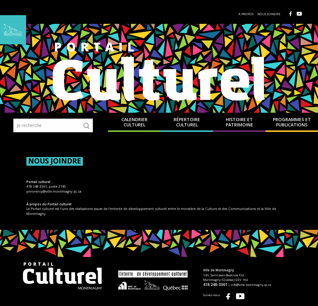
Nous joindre (268, 14)
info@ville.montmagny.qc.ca (286, 284)
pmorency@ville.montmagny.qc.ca (53, 191)
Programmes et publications (292, 122)
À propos (245, 14)
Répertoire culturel (187, 122)
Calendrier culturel (134, 122)
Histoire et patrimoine (239, 122)
